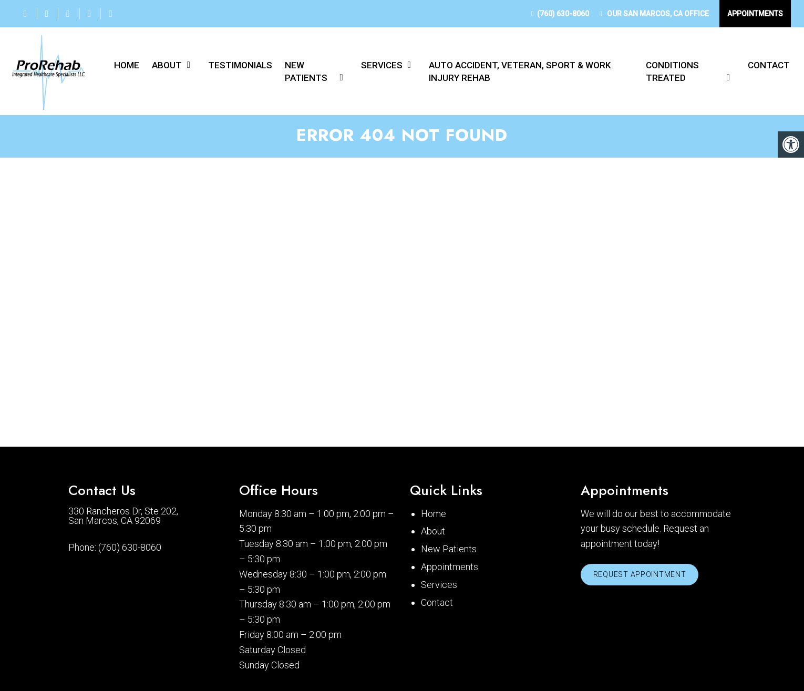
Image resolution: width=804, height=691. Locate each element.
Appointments (755, 13)
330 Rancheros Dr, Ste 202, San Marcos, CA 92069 (123, 518)
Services (382, 65)
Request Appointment (641, 577)
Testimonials (240, 65)
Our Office (657, 13)
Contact (769, 65)
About (167, 65)
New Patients (306, 71)
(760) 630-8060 (563, 13)
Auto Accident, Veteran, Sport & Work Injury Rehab (520, 71)
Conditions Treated (672, 71)
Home (126, 65)
